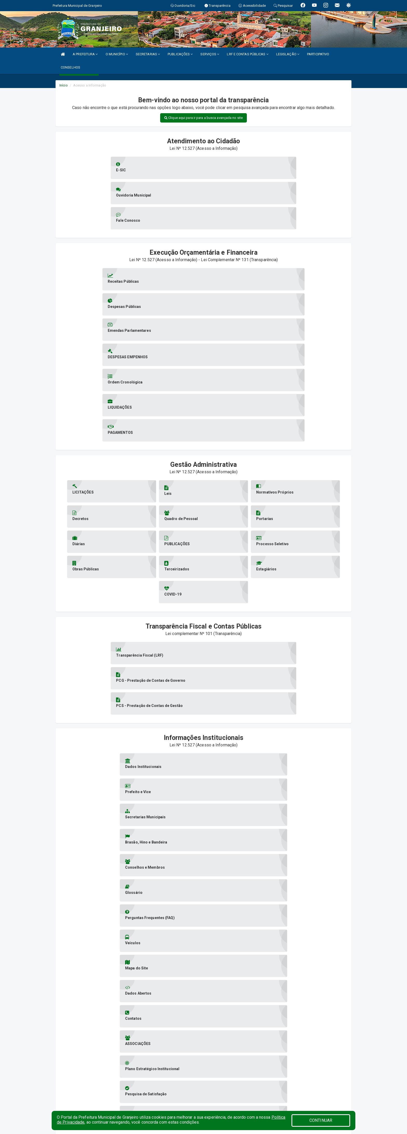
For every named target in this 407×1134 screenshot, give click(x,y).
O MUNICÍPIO (117, 54)
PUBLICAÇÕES (180, 54)
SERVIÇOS (209, 54)
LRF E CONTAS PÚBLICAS (247, 54)
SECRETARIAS (148, 54)
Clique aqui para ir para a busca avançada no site (203, 118)
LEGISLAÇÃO (287, 54)
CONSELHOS (70, 67)
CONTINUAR (320, 1120)
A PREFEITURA (85, 54)
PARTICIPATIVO (318, 54)
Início (63, 85)
